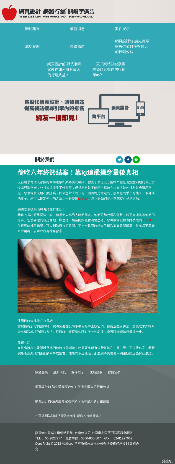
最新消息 (77, 29)
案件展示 (122, 29)
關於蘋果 (32, 29)
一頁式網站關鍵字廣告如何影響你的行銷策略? (109, 69)
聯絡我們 (77, 46)
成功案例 (32, 46)
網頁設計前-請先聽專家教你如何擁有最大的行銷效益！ (132, 46)
